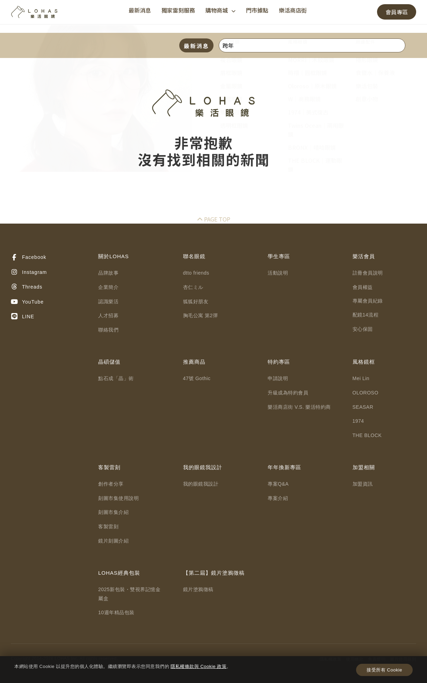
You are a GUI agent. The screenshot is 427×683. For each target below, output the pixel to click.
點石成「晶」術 (116, 378)
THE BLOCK (367, 435)
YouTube (27, 302)
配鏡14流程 (366, 315)
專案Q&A (278, 484)
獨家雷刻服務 (178, 10)
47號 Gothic (197, 378)
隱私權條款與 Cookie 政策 (198, 666)
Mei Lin (361, 378)
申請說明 (278, 378)
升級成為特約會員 (288, 392)
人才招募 (108, 315)
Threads (26, 287)
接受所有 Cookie (384, 670)
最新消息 (140, 10)
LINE (22, 316)
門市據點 (257, 10)
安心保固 (363, 329)
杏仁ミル (193, 287)
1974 (358, 421)
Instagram (29, 272)
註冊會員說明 (368, 273)
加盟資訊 (363, 484)
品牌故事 (108, 273)
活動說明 (278, 273)
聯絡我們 (108, 330)
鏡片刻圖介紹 (113, 541)
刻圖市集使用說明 (118, 498)
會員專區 (396, 12)
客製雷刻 (108, 526)
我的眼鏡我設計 (201, 484)
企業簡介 (108, 287)
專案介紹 (278, 498)
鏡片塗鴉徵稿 (198, 589)
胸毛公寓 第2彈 (200, 315)
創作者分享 (111, 484)
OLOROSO (365, 392)
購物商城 (220, 10)
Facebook (28, 257)
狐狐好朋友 (196, 301)
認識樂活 (108, 301)
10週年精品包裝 (116, 612)
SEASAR (363, 407)
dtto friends (196, 273)
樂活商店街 (293, 10)
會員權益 (363, 287)
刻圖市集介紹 (113, 512)
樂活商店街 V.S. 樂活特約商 (299, 407)
